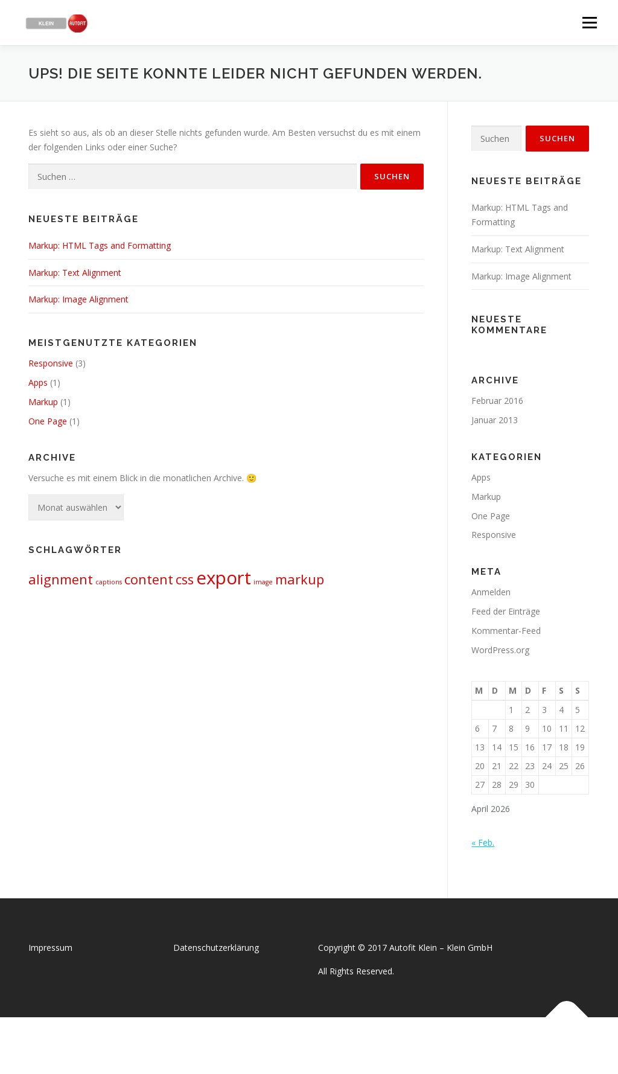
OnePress (321, 1045)
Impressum (50, 947)
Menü (589, 22)
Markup (43, 402)
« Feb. (482, 842)
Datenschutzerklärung (216, 947)
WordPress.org (500, 650)
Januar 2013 (494, 420)
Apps (38, 382)
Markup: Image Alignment (78, 299)
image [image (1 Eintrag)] (263, 582)
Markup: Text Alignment (74, 272)
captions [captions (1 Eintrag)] (108, 582)
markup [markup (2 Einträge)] (299, 579)
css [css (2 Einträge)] (185, 579)
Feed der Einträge (505, 611)
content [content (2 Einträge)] (148, 579)
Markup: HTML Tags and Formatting (99, 245)
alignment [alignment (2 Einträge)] (60, 579)
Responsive (50, 363)
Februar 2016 (497, 400)
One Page (47, 421)
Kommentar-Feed (506, 630)
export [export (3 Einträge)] (223, 578)
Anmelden (491, 592)
